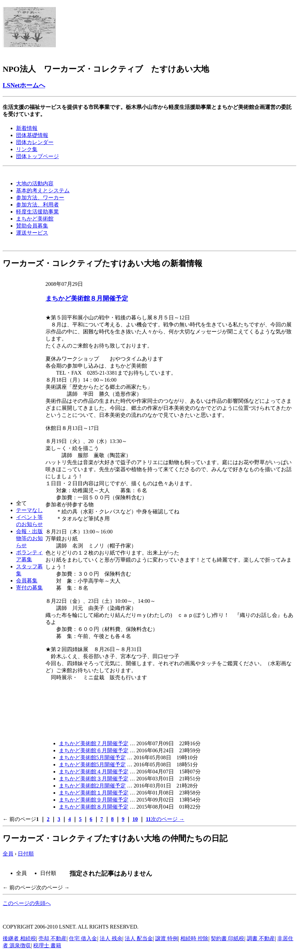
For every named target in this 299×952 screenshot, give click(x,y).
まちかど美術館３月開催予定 (93, 778)
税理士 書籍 (47, 945)
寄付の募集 (29, 587)
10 (135, 819)
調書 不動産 (261, 938)
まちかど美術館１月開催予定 (93, 793)
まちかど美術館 (35, 218)
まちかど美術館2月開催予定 (92, 785)
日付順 (26, 853)
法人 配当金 (139, 938)
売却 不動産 (52, 938)
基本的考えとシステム (43, 190)
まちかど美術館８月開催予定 (86, 298)
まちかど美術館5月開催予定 (92, 757)
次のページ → (167, 819)
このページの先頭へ (27, 903)
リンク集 (26, 149)
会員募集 (26, 580)
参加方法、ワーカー (40, 197)
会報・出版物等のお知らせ (29, 538)
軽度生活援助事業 (37, 211)
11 (148, 819)
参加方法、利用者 (37, 204)
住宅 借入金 (83, 938)
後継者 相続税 (19, 938)
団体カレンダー (35, 142)
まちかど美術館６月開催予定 (93, 750)
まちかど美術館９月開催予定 (93, 800)
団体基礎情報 (32, 135)
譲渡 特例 (166, 938)
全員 (8, 853)
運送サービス (32, 233)
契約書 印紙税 (227, 938)
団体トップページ (37, 156)
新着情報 (26, 128)
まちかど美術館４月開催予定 (93, 771)
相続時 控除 (194, 938)
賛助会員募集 (32, 226)
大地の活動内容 (35, 183)
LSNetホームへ (24, 85)
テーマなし (29, 510)
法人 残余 (111, 938)
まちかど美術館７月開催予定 (93, 743)
